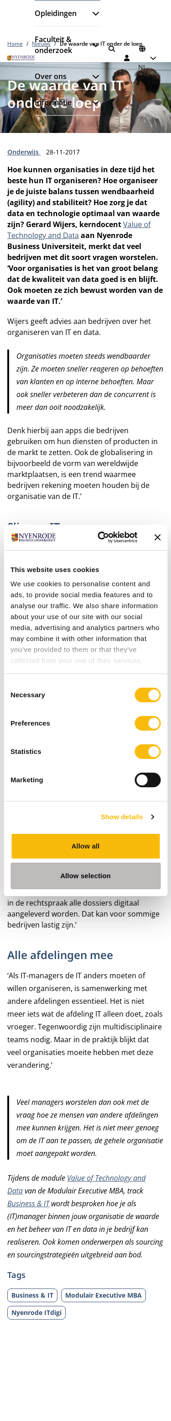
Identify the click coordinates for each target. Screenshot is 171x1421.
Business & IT (28, 1203)
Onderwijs (24, 152)
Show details (122, 817)
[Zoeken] (112, 48)
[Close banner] (157, 537)
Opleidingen (56, 13)
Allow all (86, 846)
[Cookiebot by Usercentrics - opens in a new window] (102, 537)
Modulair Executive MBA (103, 1295)
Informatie (53, 102)
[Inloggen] (127, 58)
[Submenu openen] (92, 13)
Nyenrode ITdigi (36, 1312)
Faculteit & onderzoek (53, 44)
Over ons (51, 76)
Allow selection (85, 876)
